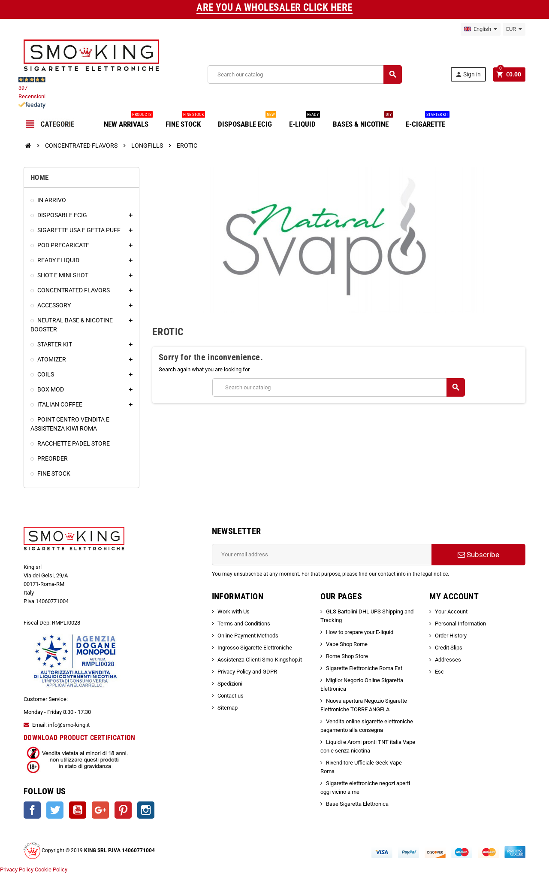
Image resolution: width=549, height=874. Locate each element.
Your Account (451, 611)
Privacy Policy (16, 869)
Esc (439, 671)
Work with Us (233, 611)
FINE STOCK (185, 120)
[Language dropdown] (481, 29)
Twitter (54, 810)
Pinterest (123, 810)
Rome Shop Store (347, 656)
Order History (451, 635)
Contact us (230, 695)
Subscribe (478, 554)
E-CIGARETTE (427, 120)
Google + (100, 810)
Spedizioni (229, 683)
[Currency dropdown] (514, 29)
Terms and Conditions (243, 623)
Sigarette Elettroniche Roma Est (364, 668)
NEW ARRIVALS (128, 120)
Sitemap (227, 707)
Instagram (145, 810)
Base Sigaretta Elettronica (357, 804)
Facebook (32, 810)
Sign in (467, 74)
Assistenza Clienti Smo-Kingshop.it (259, 659)
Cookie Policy (51, 869)
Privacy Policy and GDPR (247, 671)
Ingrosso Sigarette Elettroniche (254, 647)
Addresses (448, 659)
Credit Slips (448, 647)
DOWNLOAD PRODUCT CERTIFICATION (80, 738)
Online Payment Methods (247, 635)
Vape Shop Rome (347, 644)
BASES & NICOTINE (363, 120)
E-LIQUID (304, 120)
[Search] (304, 74)
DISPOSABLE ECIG (247, 120)
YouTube (77, 810)
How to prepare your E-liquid (359, 632)
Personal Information (460, 623)
